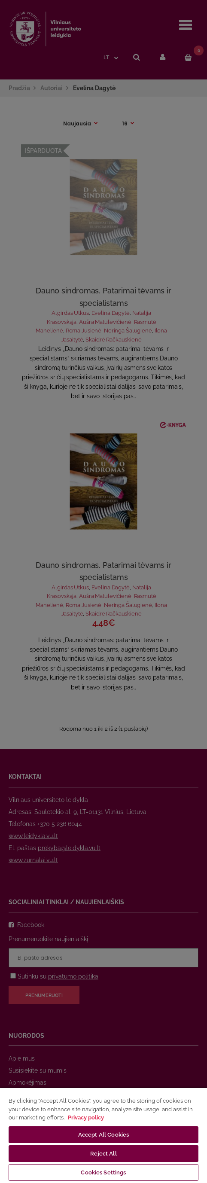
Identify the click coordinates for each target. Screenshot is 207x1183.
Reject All (103, 1153)
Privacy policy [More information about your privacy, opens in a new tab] (86, 1117)
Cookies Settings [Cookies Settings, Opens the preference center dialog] (103, 1172)
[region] (103, 1135)
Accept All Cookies (103, 1134)
